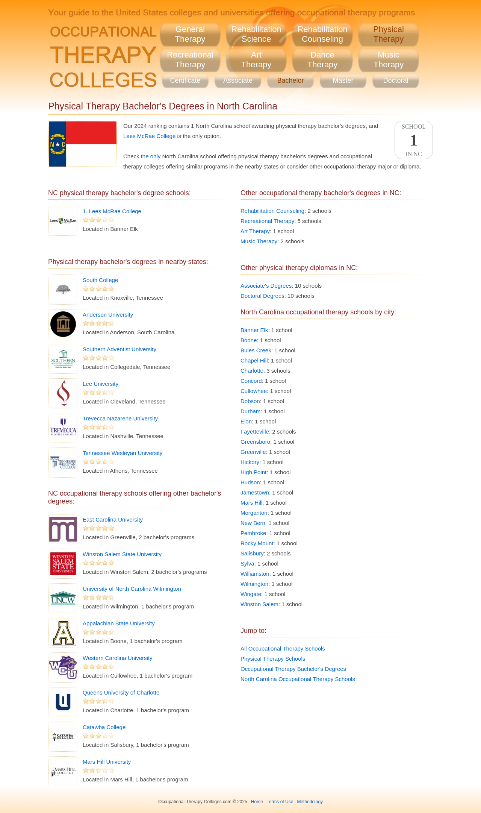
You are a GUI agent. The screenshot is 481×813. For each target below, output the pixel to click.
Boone (248, 340)
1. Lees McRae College (112, 211)
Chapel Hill (254, 360)
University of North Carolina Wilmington (132, 588)
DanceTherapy (322, 59)
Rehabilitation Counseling (272, 211)
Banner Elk (254, 330)
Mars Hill (251, 502)
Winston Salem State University (122, 554)
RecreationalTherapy (190, 59)
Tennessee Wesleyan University (122, 453)
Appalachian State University (119, 623)
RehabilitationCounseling (322, 34)
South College (100, 280)
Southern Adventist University (119, 349)
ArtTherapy (256, 59)
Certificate (185, 80)
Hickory (249, 462)
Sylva (247, 563)
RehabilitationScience (256, 34)
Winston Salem (259, 604)
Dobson (250, 401)
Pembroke (253, 533)
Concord (251, 381)
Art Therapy (255, 231)
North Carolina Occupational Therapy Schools (297, 679)
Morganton (254, 513)
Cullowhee (253, 391)
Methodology (310, 801)
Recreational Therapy (267, 221)
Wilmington (254, 584)
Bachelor (290, 80)
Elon (246, 421)
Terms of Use (280, 801)
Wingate (250, 594)
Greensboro (255, 441)
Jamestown (254, 492)
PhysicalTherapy (388, 34)
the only (151, 156)
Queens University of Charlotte (121, 692)
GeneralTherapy (190, 34)
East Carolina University (113, 519)
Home (257, 801)
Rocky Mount (257, 543)
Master (343, 80)
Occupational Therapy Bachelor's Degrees (293, 669)
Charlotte (251, 370)
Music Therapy (258, 241)
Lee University (100, 384)
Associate (238, 80)
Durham (250, 411)
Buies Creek (255, 350)
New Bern (252, 523)
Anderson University (108, 314)
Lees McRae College (149, 136)
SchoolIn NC (414, 140)
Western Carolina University (118, 658)
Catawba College (104, 727)
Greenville (253, 452)
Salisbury (252, 553)
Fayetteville (254, 431)
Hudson (250, 482)
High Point (253, 472)
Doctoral (395, 80)
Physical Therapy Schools (272, 658)
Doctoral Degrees (262, 296)
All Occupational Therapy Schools (282, 648)
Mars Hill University (107, 761)
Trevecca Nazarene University (120, 418)
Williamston (254, 573)
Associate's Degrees (266, 285)
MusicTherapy (389, 59)
